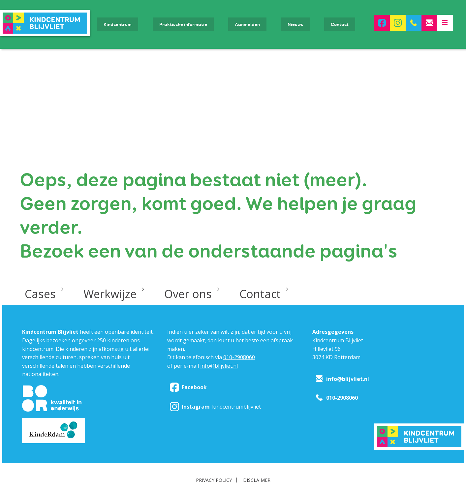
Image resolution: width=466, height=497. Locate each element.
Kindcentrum (118, 24)
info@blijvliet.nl (219, 365)
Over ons (188, 293)
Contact (340, 24)
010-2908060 (239, 357)
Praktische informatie (183, 24)
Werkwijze (110, 293)
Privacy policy (214, 480)
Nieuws (295, 24)
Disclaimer (256, 480)
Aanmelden (247, 24)
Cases (40, 293)
